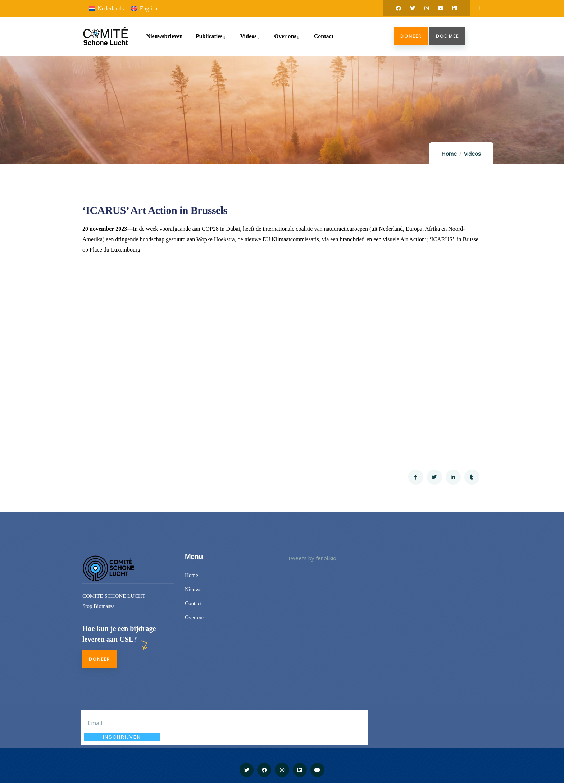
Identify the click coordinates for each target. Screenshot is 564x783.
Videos (472, 153)
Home (449, 153)
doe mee (447, 36)
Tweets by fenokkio (311, 558)
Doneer (411, 36)
